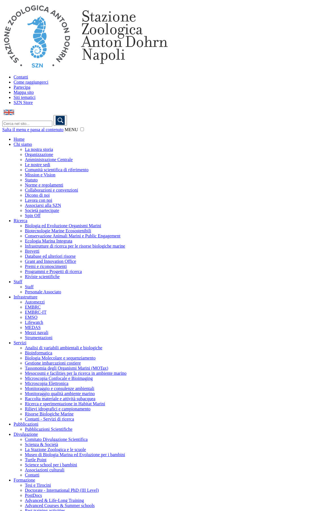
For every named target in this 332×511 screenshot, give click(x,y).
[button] (82, 129)
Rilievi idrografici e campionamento (57, 408)
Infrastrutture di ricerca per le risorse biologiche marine (75, 246)
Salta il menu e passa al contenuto (33, 129)
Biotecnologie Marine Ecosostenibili (58, 230)
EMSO (31, 317)
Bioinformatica (38, 352)
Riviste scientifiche (42, 276)
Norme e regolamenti (44, 185)
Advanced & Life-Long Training (54, 500)
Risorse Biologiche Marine (49, 414)
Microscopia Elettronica (46, 383)
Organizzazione (39, 154)
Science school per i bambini (51, 464)
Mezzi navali (36, 332)
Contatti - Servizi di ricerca (49, 419)
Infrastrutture (25, 297)
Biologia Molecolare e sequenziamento (60, 358)
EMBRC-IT (35, 312)
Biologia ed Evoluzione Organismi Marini (63, 225)
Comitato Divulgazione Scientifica (56, 439)
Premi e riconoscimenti (46, 266)
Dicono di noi (37, 195)
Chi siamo (23, 144)
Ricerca (20, 220)
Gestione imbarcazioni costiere (53, 363)
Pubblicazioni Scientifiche (48, 429)
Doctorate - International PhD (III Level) (62, 490)
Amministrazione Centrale (49, 159)
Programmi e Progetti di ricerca (53, 271)
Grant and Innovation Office (50, 261)
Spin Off (32, 215)
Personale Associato (43, 291)
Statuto (31, 179)
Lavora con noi (38, 200)
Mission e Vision (40, 174)
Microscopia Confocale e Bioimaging (59, 378)
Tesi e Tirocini (38, 485)
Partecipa (22, 87)
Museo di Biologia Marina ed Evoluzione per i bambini (75, 454)
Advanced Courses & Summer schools (60, 505)
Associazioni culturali (44, 469)
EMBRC (33, 307)
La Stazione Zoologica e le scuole (55, 449)
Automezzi (35, 302)
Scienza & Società (41, 444)
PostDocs (33, 495)
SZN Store (23, 102)
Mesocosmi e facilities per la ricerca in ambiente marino (76, 373)
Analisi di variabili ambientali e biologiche (63, 347)
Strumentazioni (39, 337)
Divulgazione (26, 434)
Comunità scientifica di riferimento (56, 169)
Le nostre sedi (37, 164)
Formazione (24, 480)
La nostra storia (39, 149)
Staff (18, 281)
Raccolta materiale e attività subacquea (60, 398)
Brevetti (32, 251)
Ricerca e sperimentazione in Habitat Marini (65, 403)
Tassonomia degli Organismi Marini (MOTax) (66, 368)
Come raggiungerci (31, 82)
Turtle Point (35, 459)
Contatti (21, 77)
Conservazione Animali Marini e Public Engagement (72, 235)
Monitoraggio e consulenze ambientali (59, 388)
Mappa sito (24, 92)
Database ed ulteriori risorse (50, 256)
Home (19, 139)
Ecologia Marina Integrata (48, 241)
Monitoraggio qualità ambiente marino (60, 393)
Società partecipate (42, 210)
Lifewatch (34, 322)
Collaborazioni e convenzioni (51, 190)
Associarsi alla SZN (43, 205)
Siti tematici (25, 97)
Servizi (20, 342)
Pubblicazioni (26, 424)
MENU (71, 129)
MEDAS (33, 327)
